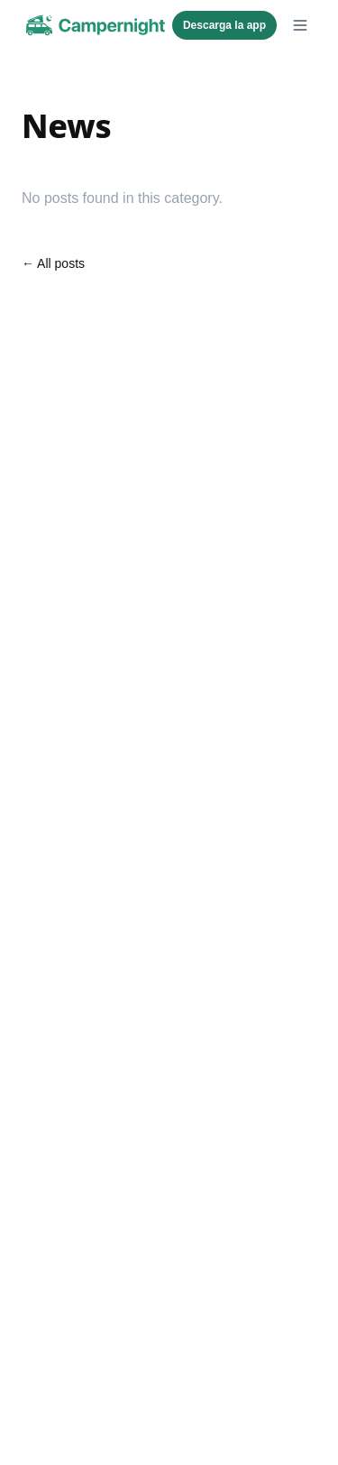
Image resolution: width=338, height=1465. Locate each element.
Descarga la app (224, 25)
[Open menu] (300, 25)
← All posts (53, 263)
